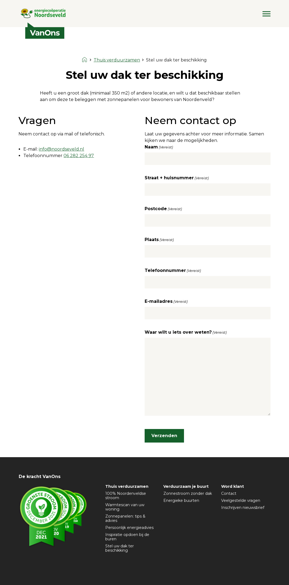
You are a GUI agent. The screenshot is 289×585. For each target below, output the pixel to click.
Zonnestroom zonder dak (187, 493)
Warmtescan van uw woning (124, 507)
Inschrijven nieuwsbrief (242, 507)
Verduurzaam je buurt (186, 486)
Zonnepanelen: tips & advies (125, 518)
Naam (159, 147)
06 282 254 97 (78, 155)
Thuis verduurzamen (126, 486)
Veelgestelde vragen (240, 500)
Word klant (232, 486)
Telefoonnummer (173, 270)
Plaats (159, 239)
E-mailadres (166, 301)
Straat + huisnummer (177, 178)
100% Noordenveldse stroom (125, 495)
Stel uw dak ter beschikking (119, 548)
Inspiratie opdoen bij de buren (127, 536)
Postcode (163, 209)
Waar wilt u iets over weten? (186, 332)
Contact (228, 493)
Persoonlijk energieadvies (129, 527)
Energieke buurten (181, 500)
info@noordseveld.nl (61, 149)
